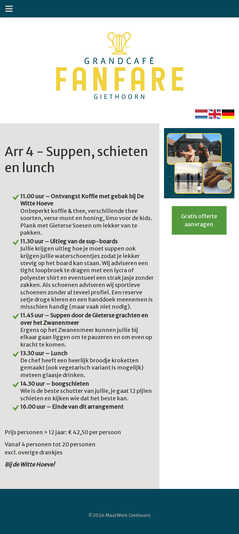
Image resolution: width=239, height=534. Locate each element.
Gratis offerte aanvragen (199, 220)
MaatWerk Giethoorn (128, 515)
